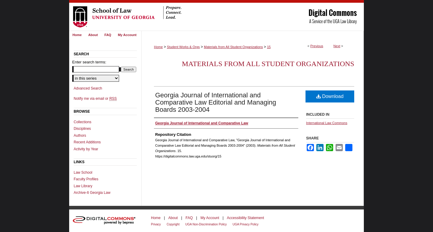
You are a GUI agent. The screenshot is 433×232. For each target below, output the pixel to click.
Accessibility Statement (245, 218)
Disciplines (82, 129)
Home (158, 47)
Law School (83, 172)
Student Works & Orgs (183, 47)
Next (336, 46)
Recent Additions (87, 142)
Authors (80, 135)
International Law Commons (326, 123)
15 (269, 47)
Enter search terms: (89, 62)
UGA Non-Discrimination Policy (206, 224)
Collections (82, 122)
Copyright (173, 224)
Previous (316, 46)
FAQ (189, 218)
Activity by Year (86, 149)
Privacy (156, 224)
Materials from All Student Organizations (233, 47)
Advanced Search (88, 88)
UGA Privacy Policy (245, 224)
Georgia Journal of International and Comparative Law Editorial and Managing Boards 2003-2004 (215, 102)
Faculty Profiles (86, 179)
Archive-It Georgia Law (92, 193)
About (173, 218)
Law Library (83, 186)
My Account (210, 218)
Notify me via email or (95, 98)
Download (330, 96)
